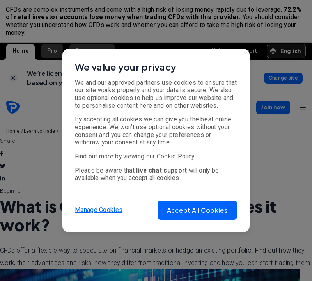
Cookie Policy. (176, 156)
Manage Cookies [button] (98, 209)
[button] (197, 210)
